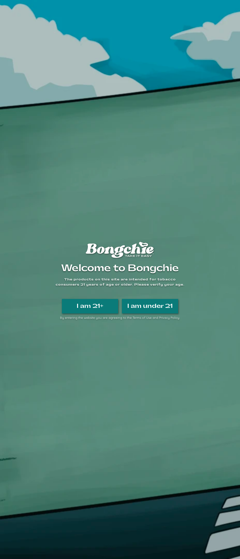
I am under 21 (150, 306)
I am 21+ (90, 306)
